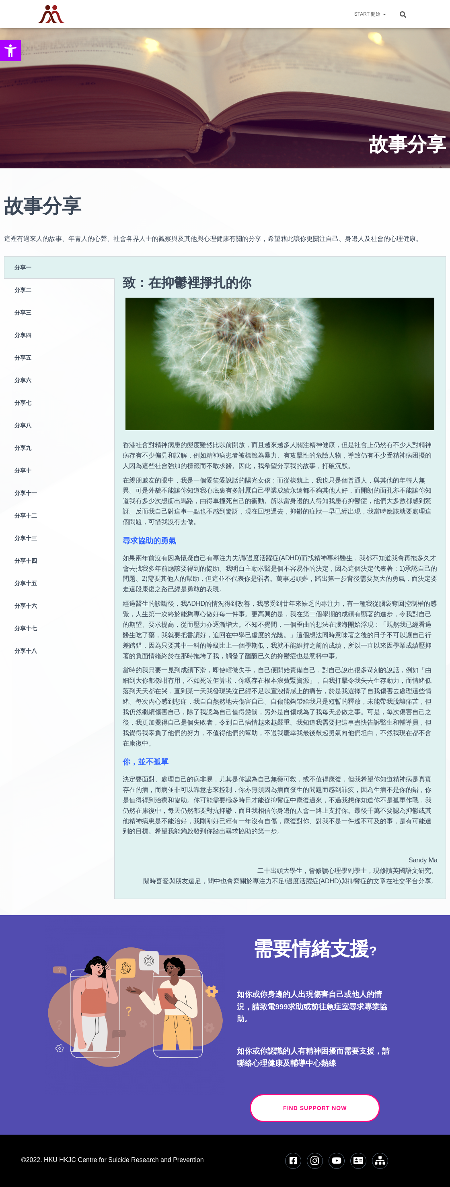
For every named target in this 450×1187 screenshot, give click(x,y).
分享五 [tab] (22, 357)
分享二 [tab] (22, 290)
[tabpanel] (280, 578)
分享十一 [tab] (25, 493)
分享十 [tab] (22, 470)
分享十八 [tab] (25, 651)
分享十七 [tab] (25, 628)
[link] (10, 50)
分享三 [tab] (22, 312)
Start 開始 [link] (370, 14)
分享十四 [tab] (25, 560)
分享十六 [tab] (25, 605)
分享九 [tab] (22, 448)
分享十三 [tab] (25, 538)
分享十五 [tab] (25, 583)
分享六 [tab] (22, 380)
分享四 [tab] (22, 335)
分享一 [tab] (22, 267)
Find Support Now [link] (331, 1108)
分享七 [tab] (22, 402)
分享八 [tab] (22, 425)
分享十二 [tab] (25, 515)
